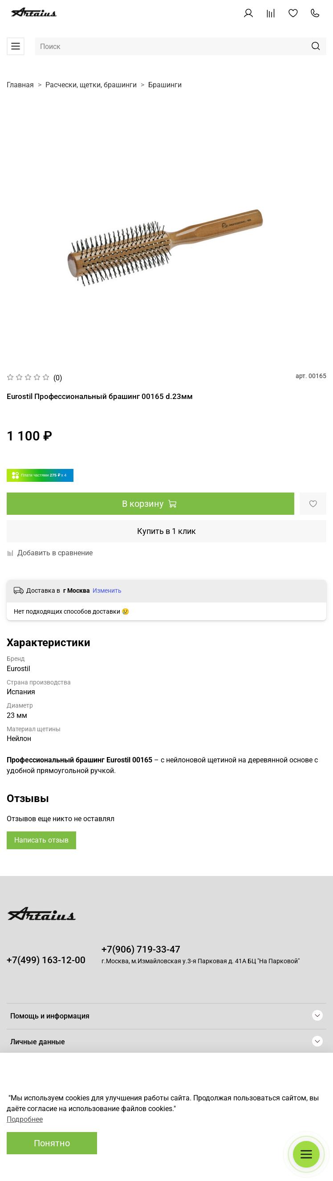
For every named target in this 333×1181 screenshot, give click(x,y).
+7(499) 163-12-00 (46, 960)
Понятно (52, 1143)
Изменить (107, 590)
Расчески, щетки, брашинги (91, 85)
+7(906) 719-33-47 (141, 949)
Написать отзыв (41, 840)
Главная (20, 85)
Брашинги (165, 85)
